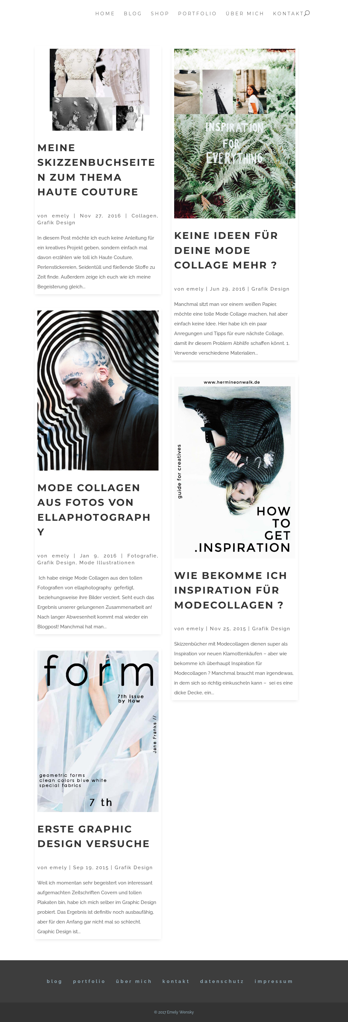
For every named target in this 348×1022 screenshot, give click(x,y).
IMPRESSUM (274, 981)
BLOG (55, 981)
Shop (160, 14)
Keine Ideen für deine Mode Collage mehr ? (226, 250)
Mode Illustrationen (107, 563)
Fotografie (142, 556)
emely (61, 216)
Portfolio (89, 981)
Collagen (144, 216)
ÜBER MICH (134, 981)
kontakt (288, 14)
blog (133, 14)
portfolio (197, 14)
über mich (245, 14)
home (105, 14)
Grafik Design (56, 223)
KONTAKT (176, 981)
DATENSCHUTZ (222, 981)
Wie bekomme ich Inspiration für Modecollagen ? (231, 590)
